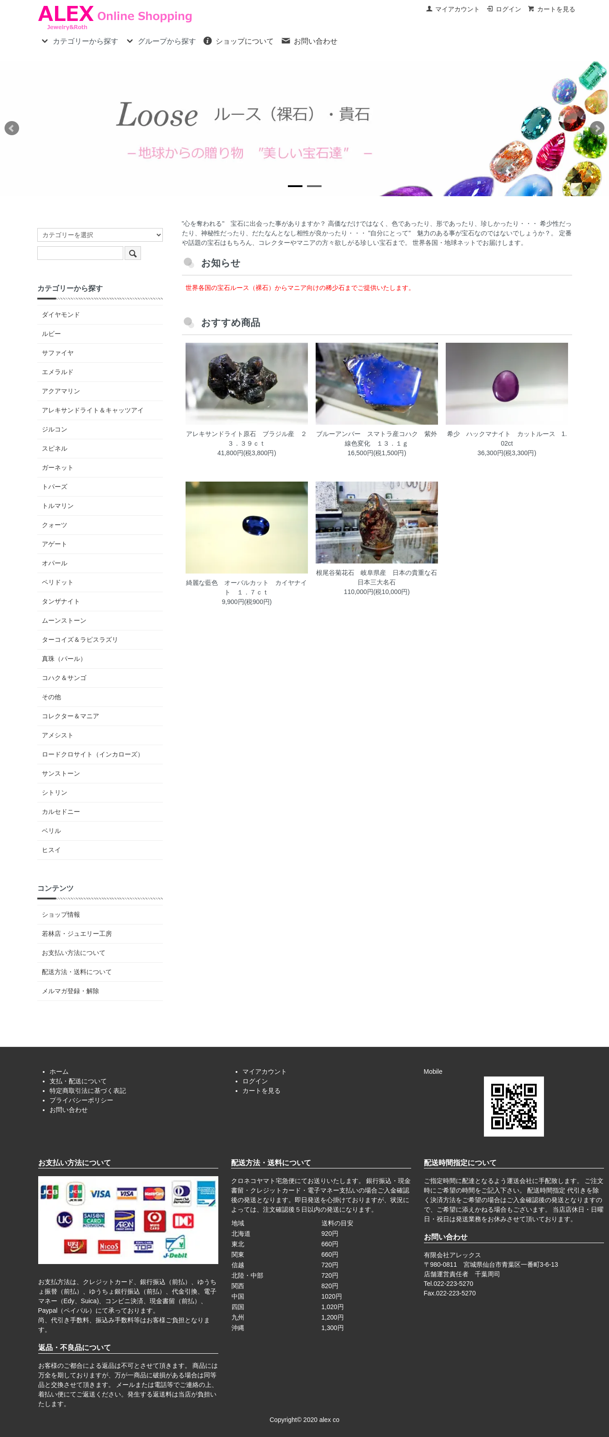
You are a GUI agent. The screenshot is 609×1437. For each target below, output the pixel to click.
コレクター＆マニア (70, 716)
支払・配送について (78, 1081)
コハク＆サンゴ (64, 677)
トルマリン (58, 505)
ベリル (51, 830)
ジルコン (54, 429)
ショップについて (238, 40)
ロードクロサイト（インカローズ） (93, 754)
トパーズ (54, 486)
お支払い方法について (74, 952)
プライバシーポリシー (81, 1100)
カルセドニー (61, 811)
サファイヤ (58, 352)
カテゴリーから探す (79, 40)
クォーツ (54, 524)
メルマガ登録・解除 (70, 991)
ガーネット (58, 467)
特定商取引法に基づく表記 (88, 1090)
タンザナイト (61, 601)
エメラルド (58, 372)
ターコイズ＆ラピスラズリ (80, 639)
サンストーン (61, 773)
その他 (51, 697)
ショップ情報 (61, 914)
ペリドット (58, 582)
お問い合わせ (309, 40)
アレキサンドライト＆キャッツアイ (93, 410)
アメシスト (58, 735)
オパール (54, 563)
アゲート (54, 544)
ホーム (59, 1071)
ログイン (503, 9)
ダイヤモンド (61, 314)
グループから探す (160, 40)
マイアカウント (453, 9)
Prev (12, 128)
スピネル (54, 448)
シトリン (54, 792)
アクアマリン (61, 391)
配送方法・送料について (77, 971)
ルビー (51, 333)
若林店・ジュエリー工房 (77, 933)
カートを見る (551, 9)
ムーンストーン (64, 620)
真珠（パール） (64, 658)
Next (597, 128)
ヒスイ (51, 849)
